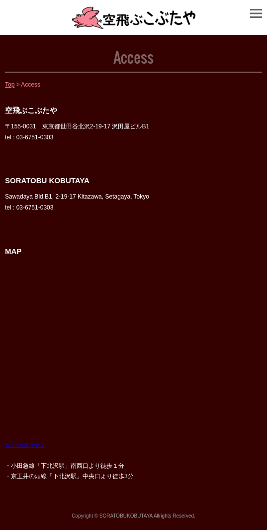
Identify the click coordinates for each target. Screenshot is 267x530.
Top (9, 84)
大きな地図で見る (25, 445)
